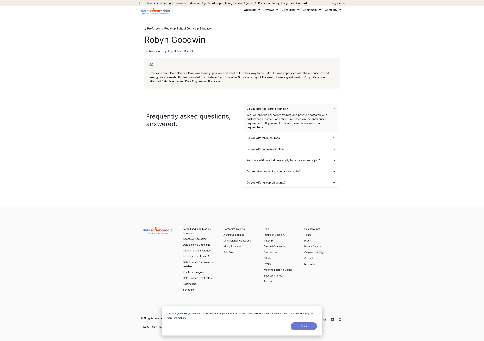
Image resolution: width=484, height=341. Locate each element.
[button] (252, 10)
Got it (304, 326)
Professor (153, 28)
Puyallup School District (180, 28)
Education (206, 28)
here (260, 127)
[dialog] (242, 321)
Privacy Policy (302, 313)
